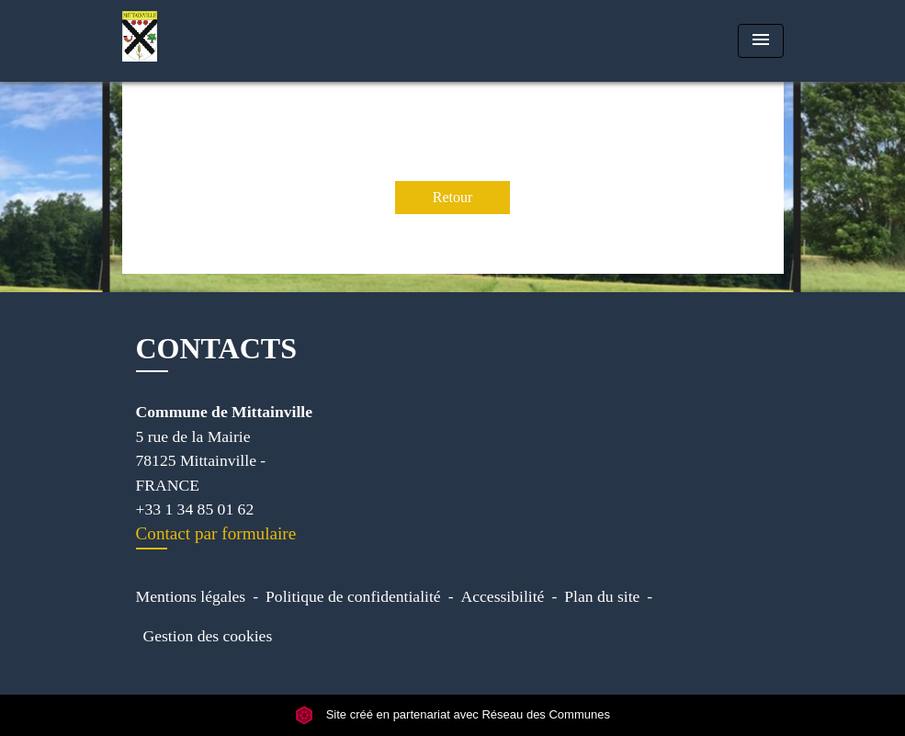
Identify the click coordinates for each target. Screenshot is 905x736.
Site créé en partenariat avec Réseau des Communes (452, 715)
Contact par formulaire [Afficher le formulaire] (216, 533)
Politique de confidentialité (353, 596)
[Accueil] (237, 40)
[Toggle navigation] (761, 41)
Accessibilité (503, 596)
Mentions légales (191, 596)
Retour (453, 197)
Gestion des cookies (208, 636)
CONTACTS (216, 348)
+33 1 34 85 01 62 (195, 509)
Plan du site (601, 596)
